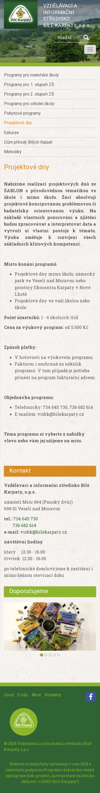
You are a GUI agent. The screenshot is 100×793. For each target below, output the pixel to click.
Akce (36, 694)
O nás (22, 694)
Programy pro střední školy (29, 103)
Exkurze (11, 132)
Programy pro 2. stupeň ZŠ (29, 94)
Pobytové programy (22, 113)
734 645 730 (25, 518)
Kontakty (53, 694)
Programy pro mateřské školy (31, 75)
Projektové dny (18, 122)
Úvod (9, 694)
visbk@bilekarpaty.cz (43, 532)
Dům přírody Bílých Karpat (28, 142)
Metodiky (13, 151)
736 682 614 (24, 525)
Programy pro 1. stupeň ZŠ (29, 84)
